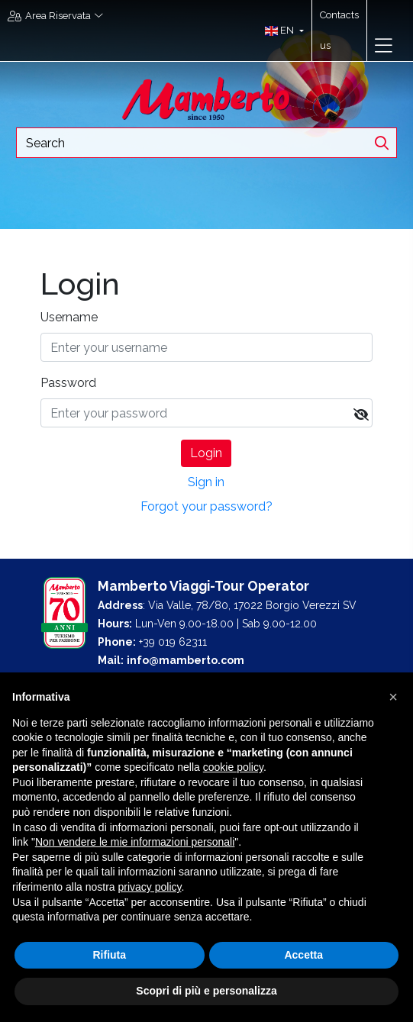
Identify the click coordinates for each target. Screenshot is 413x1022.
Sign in (206, 482)
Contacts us (339, 30)
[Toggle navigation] (383, 45)
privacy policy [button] (150, 887)
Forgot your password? (206, 506)
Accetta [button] (303, 955)
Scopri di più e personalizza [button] (206, 991)
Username (69, 317)
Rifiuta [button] (109, 955)
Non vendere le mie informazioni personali (134, 842)
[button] (280, 30)
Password (68, 383)
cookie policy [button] (233, 767)
